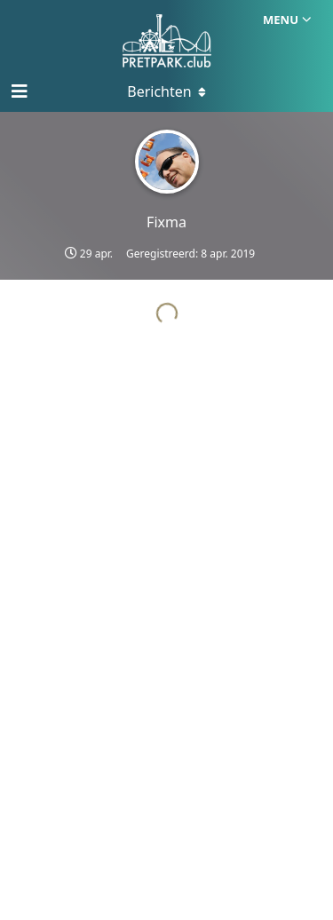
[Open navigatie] (18, 91)
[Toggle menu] (167, 91)
